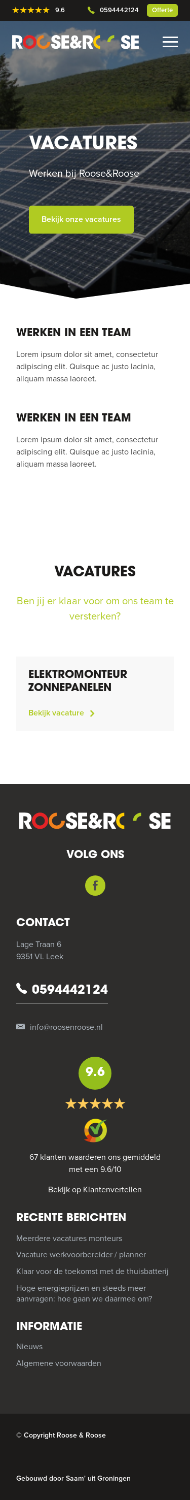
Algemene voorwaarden (58, 1363)
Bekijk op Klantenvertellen (95, 1190)
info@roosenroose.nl (59, 1027)
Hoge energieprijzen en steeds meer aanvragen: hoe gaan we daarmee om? (84, 1293)
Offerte (162, 10)
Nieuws (29, 1347)
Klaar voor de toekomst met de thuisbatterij (92, 1271)
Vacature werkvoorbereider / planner (81, 1255)
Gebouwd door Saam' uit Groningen (73, 1478)
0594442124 (113, 11)
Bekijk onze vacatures (81, 219)
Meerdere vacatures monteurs (69, 1238)
